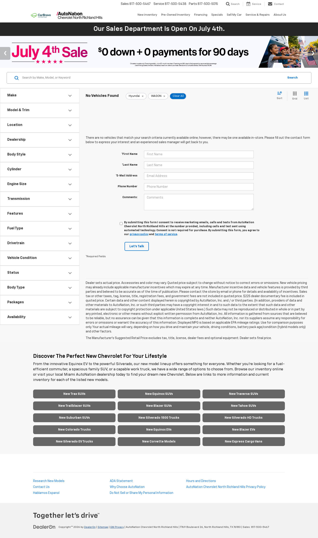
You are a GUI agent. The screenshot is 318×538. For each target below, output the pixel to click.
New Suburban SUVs (74, 417)
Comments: (129, 197)
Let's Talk (136, 246)
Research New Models (48, 481)
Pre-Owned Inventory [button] (175, 14)
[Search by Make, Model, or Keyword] (153, 78)
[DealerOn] (44, 527)
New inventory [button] (147, 14)
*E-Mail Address (126, 175)
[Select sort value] (280, 95)
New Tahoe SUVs (243, 405)
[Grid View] (294, 96)
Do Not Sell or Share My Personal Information (141, 493)
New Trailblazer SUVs (74, 405)
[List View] (306, 96)
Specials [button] (217, 14)
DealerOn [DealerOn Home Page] (90, 527)
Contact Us (41, 487)
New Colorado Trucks (74, 429)
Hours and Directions (201, 481)
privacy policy (139, 234)
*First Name (129, 154)
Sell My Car (234, 14)
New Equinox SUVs (159, 394)
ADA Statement (121, 481)
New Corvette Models (159, 441)
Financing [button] (200, 14)
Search (292, 77)
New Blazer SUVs (159, 405)
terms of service (166, 234)
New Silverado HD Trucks (244, 417)
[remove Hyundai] (136, 96)
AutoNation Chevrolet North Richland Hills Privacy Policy (225, 487)
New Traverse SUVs (243, 394)
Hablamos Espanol (46, 493)
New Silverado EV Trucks (74, 441)
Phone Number (127, 186)
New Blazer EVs (243, 429)
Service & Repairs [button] (258, 14)
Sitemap (103, 527)
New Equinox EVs (159, 429)
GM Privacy (117, 527)
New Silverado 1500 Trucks (158, 417)
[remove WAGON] (158, 96)
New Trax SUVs (74, 394)
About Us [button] (280, 14)
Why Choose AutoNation (127, 487)
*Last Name (129, 165)
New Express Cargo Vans (243, 441)
